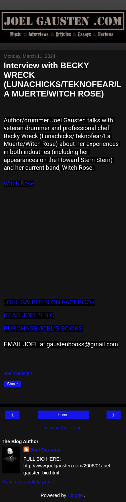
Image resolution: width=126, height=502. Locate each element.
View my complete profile (28, 482)
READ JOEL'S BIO (29, 315)
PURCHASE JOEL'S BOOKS (43, 328)
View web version (63, 427)
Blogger (76, 495)
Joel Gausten (45, 450)
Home (62, 415)
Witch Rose (19, 183)
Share (12, 384)
